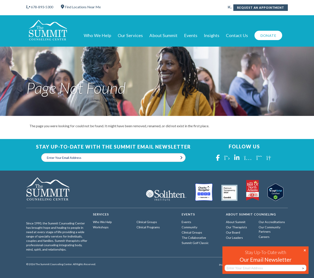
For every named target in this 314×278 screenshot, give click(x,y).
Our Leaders (234, 237)
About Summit (163, 35)
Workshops (101, 227)
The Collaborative (194, 237)
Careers (264, 237)
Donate (268, 35)
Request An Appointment (260, 7)
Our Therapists (236, 227)
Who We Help (97, 35)
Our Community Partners (269, 229)
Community (189, 227)
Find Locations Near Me (81, 7)
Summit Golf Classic (195, 243)
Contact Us (237, 35)
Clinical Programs (148, 227)
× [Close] (305, 250)
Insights (211, 35)
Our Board (233, 232)
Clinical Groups (147, 222)
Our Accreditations (272, 222)
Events (190, 35)
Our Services (130, 35)
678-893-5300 (39, 7)
